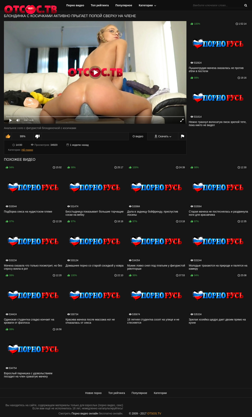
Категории (146, 5)
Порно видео (75, 5)
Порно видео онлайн (85, 413)
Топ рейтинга (100, 5)
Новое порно (93, 393)
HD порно (27, 149)
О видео (138, 136)
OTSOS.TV (154, 413)
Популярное (123, 5)
